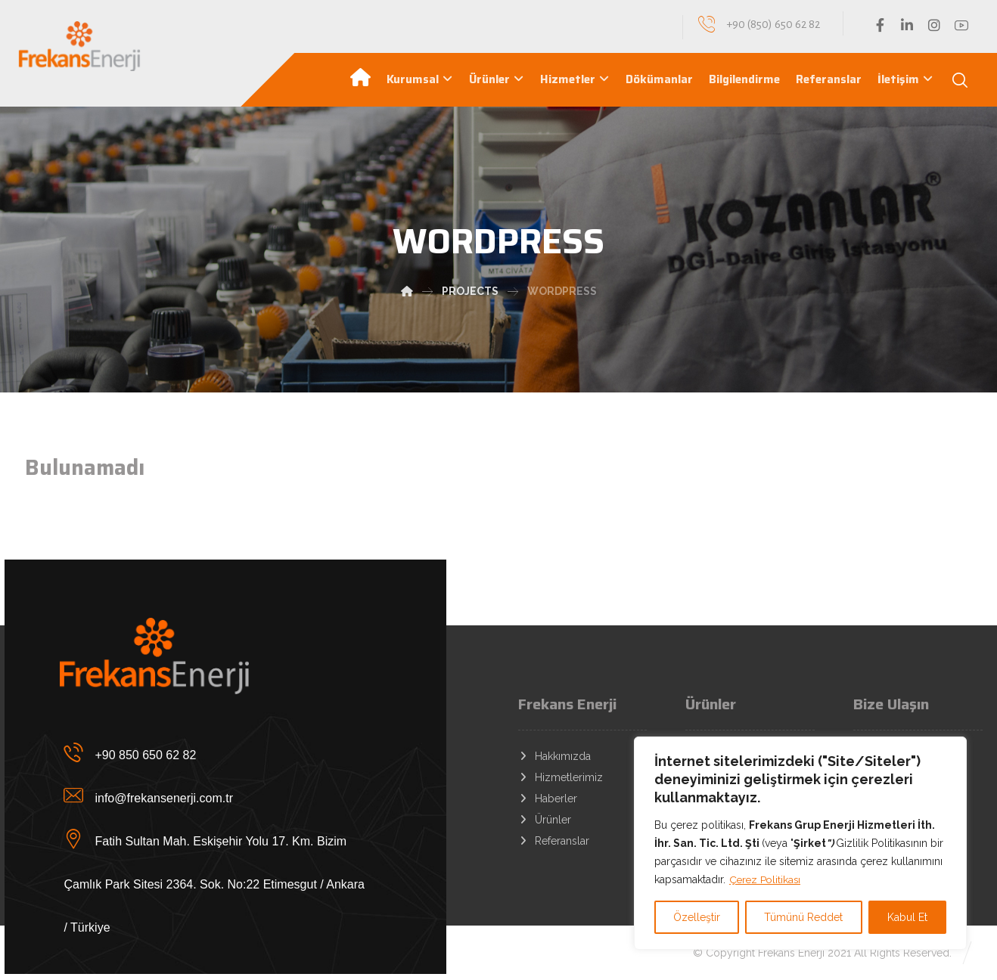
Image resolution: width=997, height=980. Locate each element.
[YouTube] (961, 25)
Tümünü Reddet (803, 917)
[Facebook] (879, 25)
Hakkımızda (554, 756)
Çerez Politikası (766, 879)
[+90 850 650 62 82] (216, 751)
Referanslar (553, 841)
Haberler (547, 798)
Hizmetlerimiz (560, 777)
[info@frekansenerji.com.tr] (216, 794)
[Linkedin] (907, 25)
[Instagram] (934, 25)
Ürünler (544, 820)
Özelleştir (696, 917)
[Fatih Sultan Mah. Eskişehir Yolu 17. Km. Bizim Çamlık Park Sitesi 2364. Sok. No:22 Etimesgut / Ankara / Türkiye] (216, 838)
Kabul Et (907, 917)
